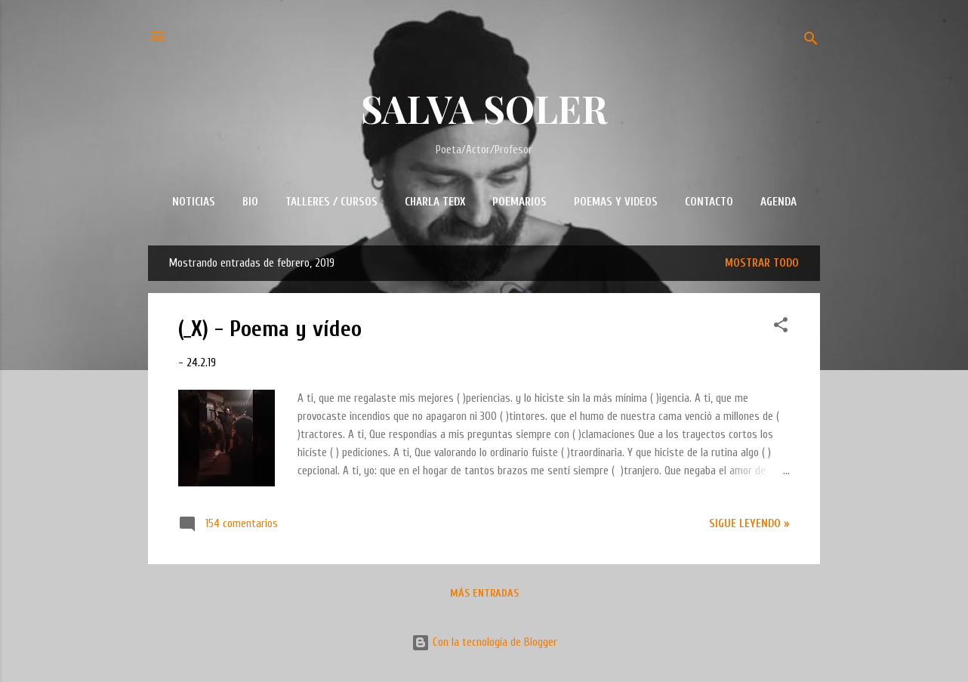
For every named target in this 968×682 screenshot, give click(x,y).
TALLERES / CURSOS (331, 202)
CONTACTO (709, 202)
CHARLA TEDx (435, 202)
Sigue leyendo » (749, 523)
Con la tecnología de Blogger (484, 642)
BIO (250, 202)
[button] (781, 328)
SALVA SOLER (484, 108)
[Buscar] (811, 41)
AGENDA (778, 202)
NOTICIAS (193, 202)
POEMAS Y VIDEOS (616, 202)
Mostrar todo (762, 263)
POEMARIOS (519, 202)
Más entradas (484, 593)
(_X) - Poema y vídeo (270, 329)
